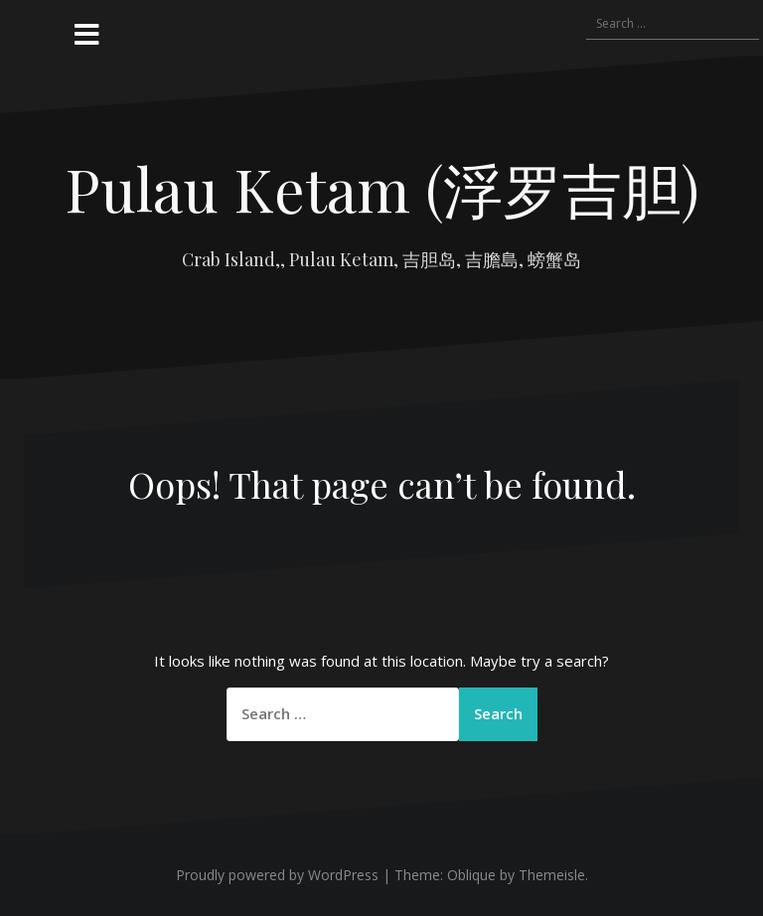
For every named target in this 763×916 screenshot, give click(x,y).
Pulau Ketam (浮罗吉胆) (382, 188)
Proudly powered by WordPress (277, 874)
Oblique (471, 874)
